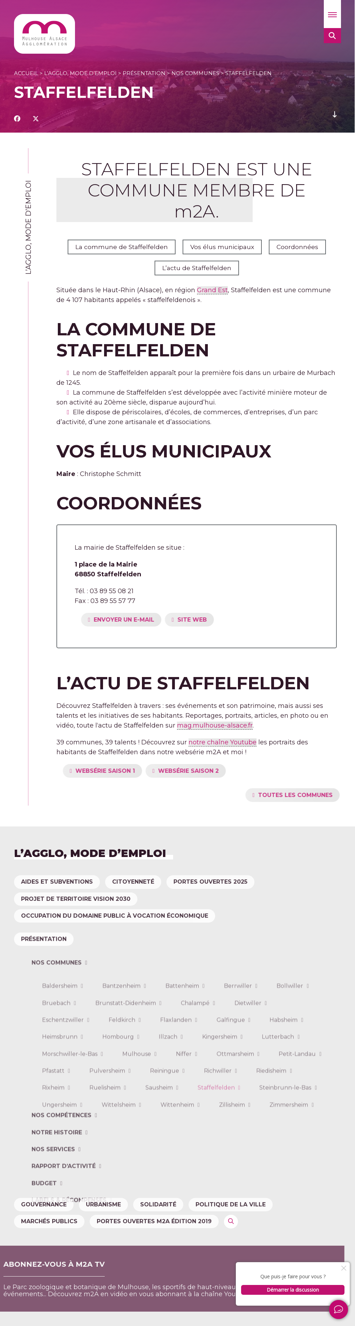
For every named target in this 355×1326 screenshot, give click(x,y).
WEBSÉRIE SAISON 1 (128, 771)
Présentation (144, 73)
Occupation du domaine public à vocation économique (114, 915)
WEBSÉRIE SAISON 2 (212, 771)
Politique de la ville (231, 1204)
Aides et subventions (57, 881)
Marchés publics (49, 1221)
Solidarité (158, 1204)
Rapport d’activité (64, 1213)
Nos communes (195, 73)
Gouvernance (44, 1204)
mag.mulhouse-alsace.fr (215, 725)
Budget (44, 1230)
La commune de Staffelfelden (120, 247)
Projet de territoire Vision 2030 (75, 899)
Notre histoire (57, 1179)
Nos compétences (61, 1162)
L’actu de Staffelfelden (197, 268)
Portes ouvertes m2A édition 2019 (154, 1221)
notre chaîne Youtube (223, 742)
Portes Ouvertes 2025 (210, 881)
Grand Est (212, 290)
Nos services (53, 1196)
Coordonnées (299, 247)
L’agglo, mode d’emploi (80, 73)
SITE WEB (215, 619)
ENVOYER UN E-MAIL (147, 619)
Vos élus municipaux (222, 247)
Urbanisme (103, 1204)
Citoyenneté (133, 881)
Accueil (26, 73)
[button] (332, 14)
